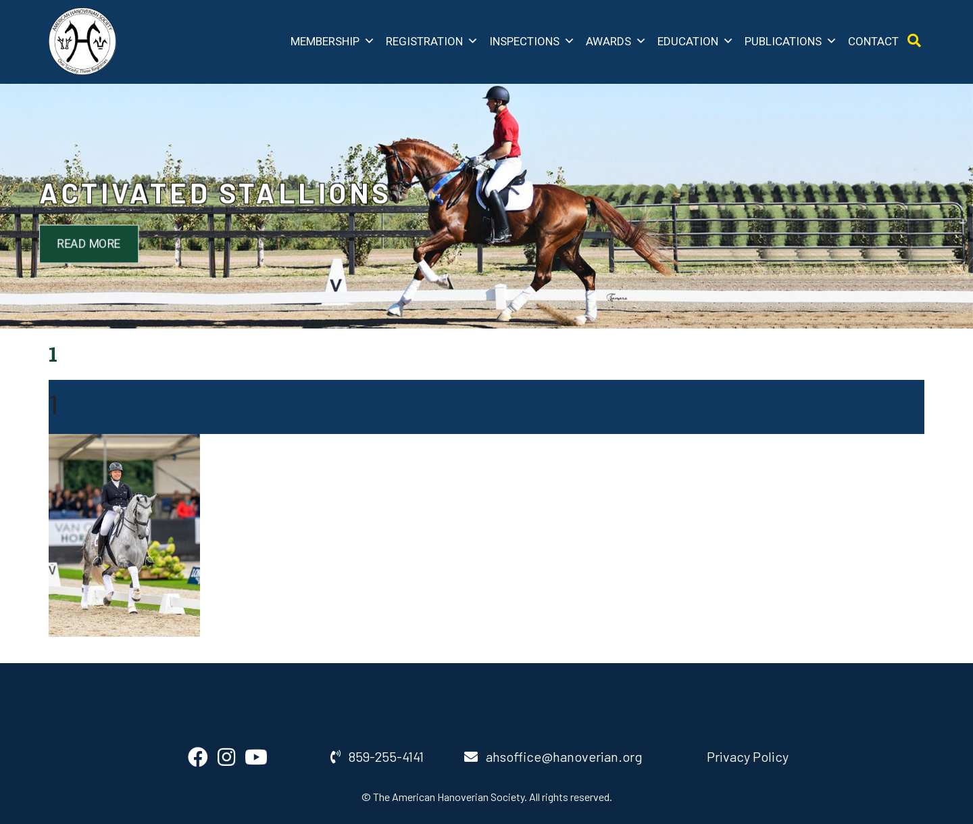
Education (695, 41)
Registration (432, 41)
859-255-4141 (377, 756)
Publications (791, 41)
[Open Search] (914, 41)
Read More (121, 242)
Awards (616, 41)
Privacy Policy (748, 756)
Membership (333, 41)
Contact (873, 41)
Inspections (532, 41)
